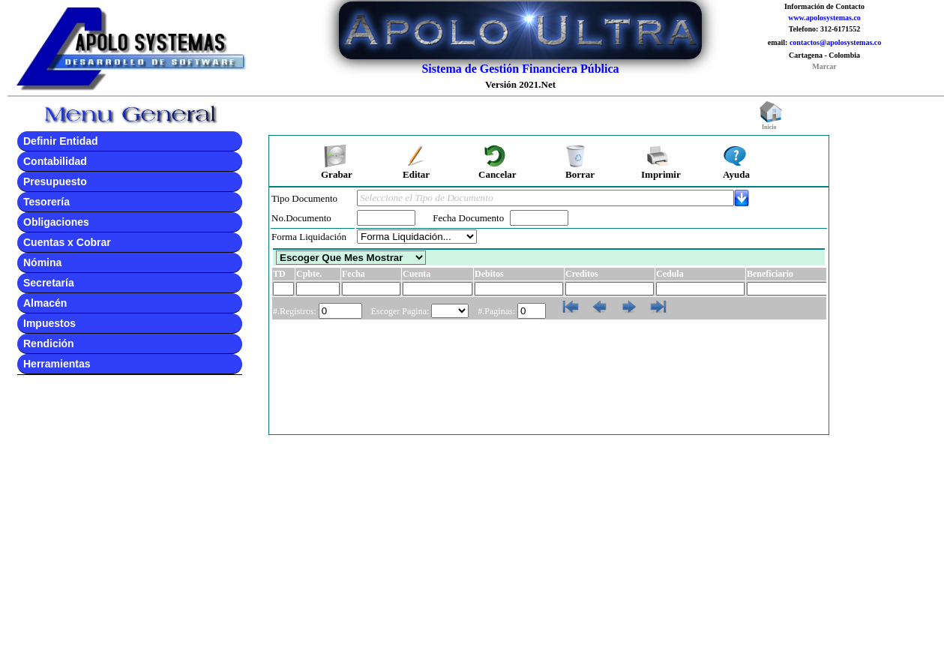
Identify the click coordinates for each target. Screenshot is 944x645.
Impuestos (49, 323)
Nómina (42, 262)
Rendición (48, 344)
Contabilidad (55, 161)
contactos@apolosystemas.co (835, 42)
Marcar (824, 66)
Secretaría (48, 283)
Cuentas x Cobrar (67, 242)
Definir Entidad (60, 141)
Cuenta (416, 273)
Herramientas (57, 364)
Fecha (353, 273)
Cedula (670, 273)
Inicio (771, 124)
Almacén (45, 303)
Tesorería (46, 202)
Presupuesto (55, 182)
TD (279, 273)
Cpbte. (309, 273)
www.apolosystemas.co (824, 18)
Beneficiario (770, 273)
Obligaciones (56, 222)
